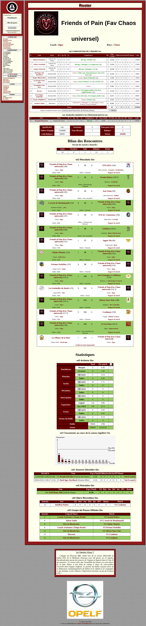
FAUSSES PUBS (7, 97)
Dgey (60, 45)
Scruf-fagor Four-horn (39, 81)
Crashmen (106, 312)
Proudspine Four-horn (39, 86)
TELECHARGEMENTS (9, 78)
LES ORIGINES (7, 43)
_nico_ (65, 207)
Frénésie (82, 104)
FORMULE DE (6, 92)
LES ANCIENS (7, 91)
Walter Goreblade (39, 64)
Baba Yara (61, 257)
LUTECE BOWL (13, 74)
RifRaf (116, 195)
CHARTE (5, 41)
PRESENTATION (7, 40)
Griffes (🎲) (81, 73)
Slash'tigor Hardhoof (68, 480)
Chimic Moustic (58, 252)
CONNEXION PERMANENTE (13, 30)
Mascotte (71, 534)
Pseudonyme (12, 18)
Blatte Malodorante (114, 233)
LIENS (4, 96)
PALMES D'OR (7, 58)
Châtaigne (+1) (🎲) (91, 69)
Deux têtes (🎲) (82, 96)
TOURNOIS (6, 87)
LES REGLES (6, 47)
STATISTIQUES (7, 60)
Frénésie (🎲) (90, 100)
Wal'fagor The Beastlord (39, 74)
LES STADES (6, 65)
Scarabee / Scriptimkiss (116, 170)
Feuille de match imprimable (85, 345)
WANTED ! (5, 64)
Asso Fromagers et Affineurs (109, 275)
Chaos (117, 45)
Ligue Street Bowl (8, 69)
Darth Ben (63, 342)
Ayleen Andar (71, 521)
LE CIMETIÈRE (7, 62)
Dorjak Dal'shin (66, 477)
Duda (64, 269)
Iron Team (107, 191)
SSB (63, 293)
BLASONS (5, 99)
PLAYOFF (5, 54)
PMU (4, 66)
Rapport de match (114, 173)
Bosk (115, 245)
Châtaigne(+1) (85, 102)
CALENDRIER (6, 53)
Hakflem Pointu (61, 505)
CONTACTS (6, 86)
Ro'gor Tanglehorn (39, 99)
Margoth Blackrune (41, 121)
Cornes (74, 73)
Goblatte (106, 229)
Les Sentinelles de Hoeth (59, 288)
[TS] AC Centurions (107, 215)
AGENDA (5, 56)
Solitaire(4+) (77, 102)
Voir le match (129, 477)
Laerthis (115, 219)
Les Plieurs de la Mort (61, 338)
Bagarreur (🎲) (96, 64)
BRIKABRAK (6, 81)
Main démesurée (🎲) (93, 73)
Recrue (39, 91)
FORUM (5, 90)
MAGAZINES (6, 82)
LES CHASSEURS (8, 61)
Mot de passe (12, 23)
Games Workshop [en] (84, 623)
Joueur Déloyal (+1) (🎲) (86, 81)
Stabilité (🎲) (91, 60)
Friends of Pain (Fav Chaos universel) (61, 165)
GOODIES (5, 88)
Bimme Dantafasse (39, 60)
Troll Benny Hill (55, 492)
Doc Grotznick (114, 305)
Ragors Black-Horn (39, 78)
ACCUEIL (5, 39)
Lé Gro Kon (106, 324)
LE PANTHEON (7, 48)
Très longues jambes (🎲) (89, 90)
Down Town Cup (7, 72)
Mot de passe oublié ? (12, 32)
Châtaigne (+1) (86, 64)
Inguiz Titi (107, 240)
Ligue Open (6, 68)
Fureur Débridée (91, 104)
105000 (122, 134)
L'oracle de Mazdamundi (58, 203)
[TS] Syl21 (106, 165)
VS (115, 505)
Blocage (83, 60)
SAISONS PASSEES (8, 44)
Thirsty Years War (106, 300)
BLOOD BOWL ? (7, 45)
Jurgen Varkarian (39, 69)
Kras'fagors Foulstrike (39, 96)
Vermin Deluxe (106, 177)
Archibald (114, 182)
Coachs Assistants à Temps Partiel (71, 517)
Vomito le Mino (39, 103)
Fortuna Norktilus (58, 264)
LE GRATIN (6, 57)
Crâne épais (94, 102)
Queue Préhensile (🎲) (90, 78)
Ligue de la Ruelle (8, 71)
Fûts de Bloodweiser (71, 524)
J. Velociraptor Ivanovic (114, 281)
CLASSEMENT (7, 52)
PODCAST (5, 79)
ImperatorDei (113, 328)
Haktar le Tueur (114, 316)
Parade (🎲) (99, 81)
